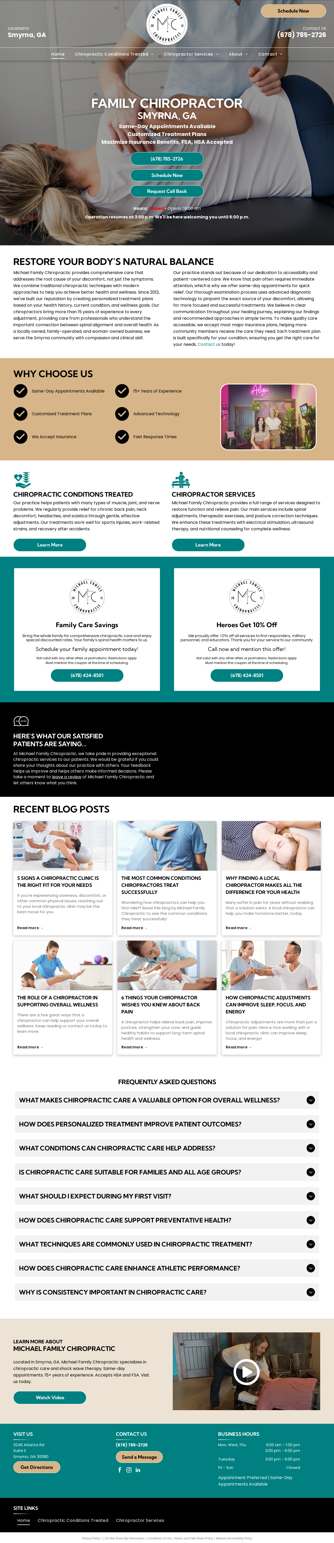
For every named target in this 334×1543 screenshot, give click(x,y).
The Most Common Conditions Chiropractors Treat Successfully (161, 885)
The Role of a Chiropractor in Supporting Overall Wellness (57, 1001)
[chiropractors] (166, 846)
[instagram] (129, 1470)
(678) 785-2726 (301, 35)
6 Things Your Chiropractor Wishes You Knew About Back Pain (160, 1005)
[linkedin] (138, 1470)
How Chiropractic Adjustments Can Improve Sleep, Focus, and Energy (268, 1005)
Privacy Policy (91, 1538)
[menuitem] (58, 54)
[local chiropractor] (271, 846)
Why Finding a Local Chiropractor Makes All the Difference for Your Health (264, 885)
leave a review (66, 777)
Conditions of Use (159, 1538)
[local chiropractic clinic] (62, 846)
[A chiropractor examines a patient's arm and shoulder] (271, 965)
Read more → (30, 927)
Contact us (209, 344)
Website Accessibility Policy (234, 1538)
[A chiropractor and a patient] (166, 965)
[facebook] (120, 1470)
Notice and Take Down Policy (194, 1538)
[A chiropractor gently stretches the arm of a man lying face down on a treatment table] (62, 965)
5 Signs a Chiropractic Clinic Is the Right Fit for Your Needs (58, 881)
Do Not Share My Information (125, 1538)
